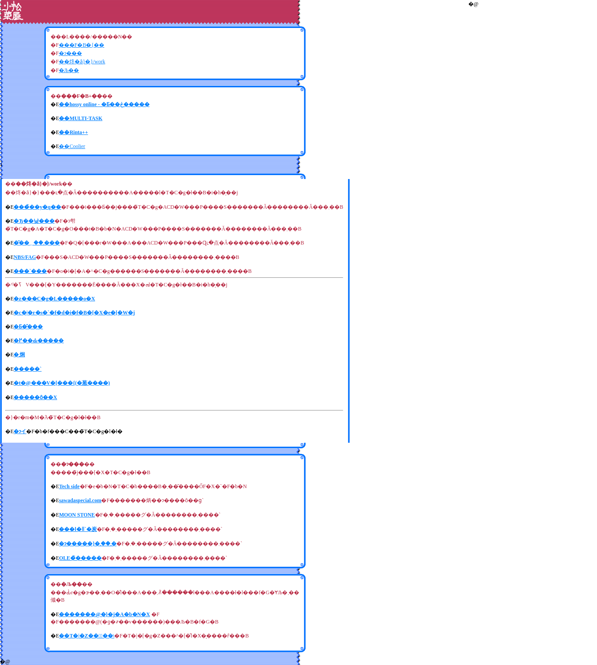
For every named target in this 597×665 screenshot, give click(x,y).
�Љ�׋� (69, 70)
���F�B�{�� (81, 45)
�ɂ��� (70, 53)
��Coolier (72, 146)
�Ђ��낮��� (34, 221)
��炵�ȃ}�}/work (82, 62)
